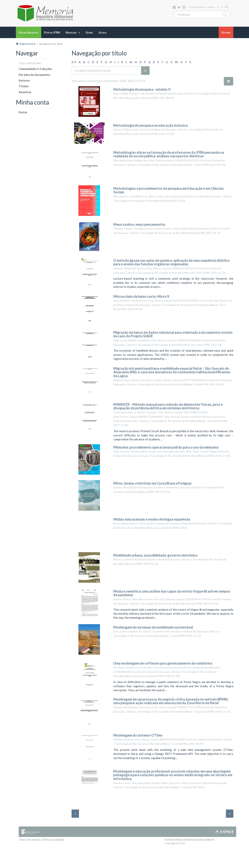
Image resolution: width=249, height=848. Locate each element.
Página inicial (25, 43)
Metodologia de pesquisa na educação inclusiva (150, 125)
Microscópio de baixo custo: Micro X (141, 296)
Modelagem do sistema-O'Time (137, 735)
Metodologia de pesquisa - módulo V (142, 89)
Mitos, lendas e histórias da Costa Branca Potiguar (152, 483)
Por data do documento (34, 74)
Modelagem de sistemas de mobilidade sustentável (153, 627)
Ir (145, 70)
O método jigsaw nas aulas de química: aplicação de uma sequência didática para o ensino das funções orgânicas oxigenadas (171, 262)
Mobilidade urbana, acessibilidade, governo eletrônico (155, 555)
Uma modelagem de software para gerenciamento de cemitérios (163, 663)
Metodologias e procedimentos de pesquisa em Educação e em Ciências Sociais (168, 190)
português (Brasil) (197, 7)
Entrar (23, 112)
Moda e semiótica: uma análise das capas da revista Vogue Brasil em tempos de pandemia (171, 593)
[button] (73, 32)
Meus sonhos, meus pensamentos (139, 224)
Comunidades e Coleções (35, 68)
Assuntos (25, 92)
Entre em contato (30, 839)
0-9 (74, 62)
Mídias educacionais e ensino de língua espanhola (151, 519)
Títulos (23, 86)
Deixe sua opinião (53, 839)
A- (218, 7)
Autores (24, 80)
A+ (227, 6)
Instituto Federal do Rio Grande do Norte (189, 839)
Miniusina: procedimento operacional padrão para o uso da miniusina (165, 447)
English (210, 7)
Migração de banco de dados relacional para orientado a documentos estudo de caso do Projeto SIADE (173, 334)
